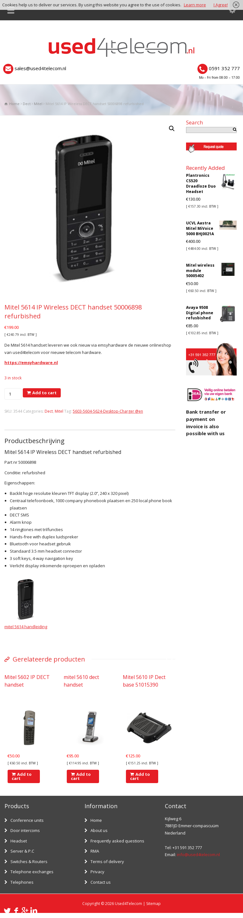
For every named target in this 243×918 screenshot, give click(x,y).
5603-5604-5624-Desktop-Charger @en (108, 411)
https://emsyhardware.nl (31, 362)
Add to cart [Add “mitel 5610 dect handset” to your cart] (81, 776)
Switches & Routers (28, 861)
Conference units (27, 820)
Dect (27, 103)
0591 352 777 (224, 68)
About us (99, 830)
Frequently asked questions (117, 841)
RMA (94, 851)
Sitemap (153, 903)
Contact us (100, 882)
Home (96, 820)
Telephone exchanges (31, 872)
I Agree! (221, 5)
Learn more (195, 5)
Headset (18, 841)
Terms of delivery (107, 861)
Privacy (97, 872)
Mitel (38, 103)
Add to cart (44, 393)
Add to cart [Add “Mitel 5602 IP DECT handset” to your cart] (22, 776)
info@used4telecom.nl (198, 854)
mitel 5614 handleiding (25, 626)
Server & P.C (22, 851)
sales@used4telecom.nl (40, 68)
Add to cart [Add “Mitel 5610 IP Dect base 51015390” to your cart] (140, 776)
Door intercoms (25, 830)
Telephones (22, 882)
